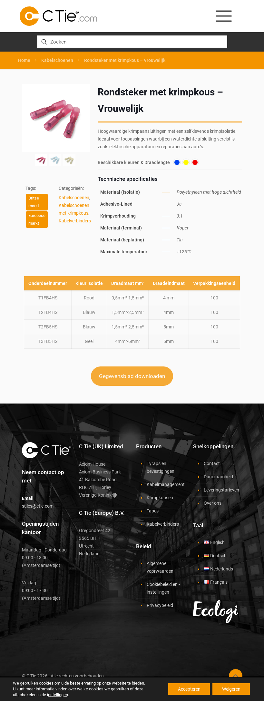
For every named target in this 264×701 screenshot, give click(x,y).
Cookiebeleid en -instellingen (163, 588)
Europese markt (36, 219)
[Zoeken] (132, 41)
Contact (212, 463)
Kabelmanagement (164, 484)
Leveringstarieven (221, 489)
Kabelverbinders (75, 220)
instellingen (57, 694)
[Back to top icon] (235, 676)
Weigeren (231, 689)
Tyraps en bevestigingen (160, 467)
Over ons (212, 503)
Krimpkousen (160, 497)
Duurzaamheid (218, 476)
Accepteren (188, 689)
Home (24, 60)
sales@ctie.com (38, 506)
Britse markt (33, 202)
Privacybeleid (160, 605)
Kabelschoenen (57, 60)
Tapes (153, 510)
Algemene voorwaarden (160, 567)
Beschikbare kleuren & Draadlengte (134, 162)
